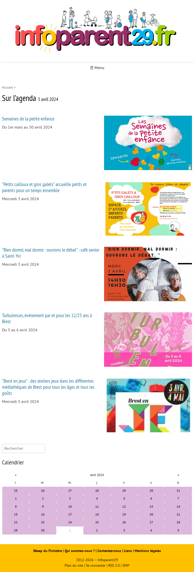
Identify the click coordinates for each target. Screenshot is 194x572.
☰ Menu (97, 68)
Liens (128, 551)
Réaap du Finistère (47, 551)
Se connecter (96, 565)
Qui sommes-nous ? (80, 551)
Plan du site (74, 565)
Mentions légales (148, 551)
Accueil (7, 87)
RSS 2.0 (114, 565)
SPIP (126, 565)
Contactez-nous (109, 551)
